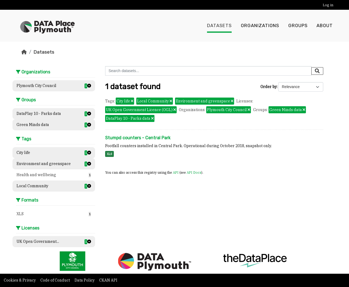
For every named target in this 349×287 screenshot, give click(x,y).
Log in (328, 5)
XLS (109, 154)
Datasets (219, 25)
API (176, 172)
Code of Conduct (55, 280)
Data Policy (85, 280)
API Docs (194, 172)
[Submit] (317, 71)
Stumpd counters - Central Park (137, 137)
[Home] (24, 52)
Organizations (260, 25)
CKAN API (108, 280)
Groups (298, 25)
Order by (268, 86)
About (324, 25)
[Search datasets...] (208, 71)
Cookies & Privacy (20, 280)
